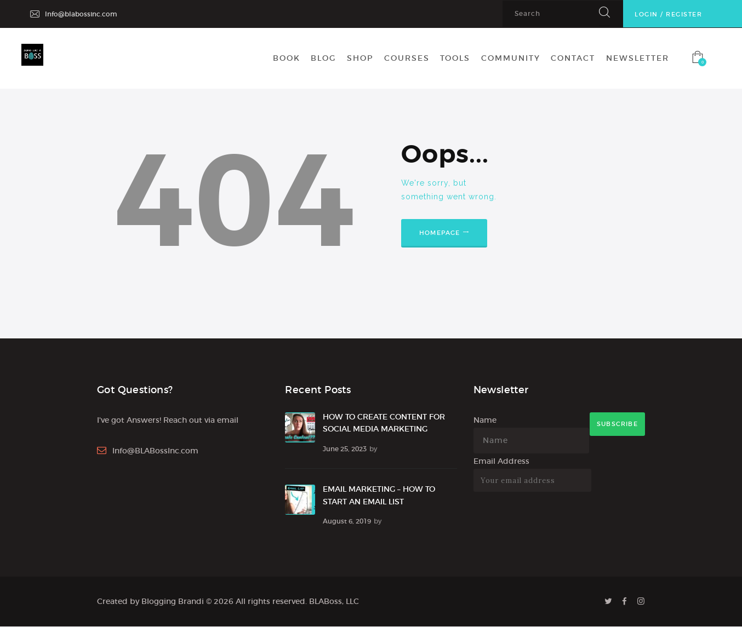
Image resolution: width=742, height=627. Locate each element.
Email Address (501, 461)
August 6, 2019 (347, 521)
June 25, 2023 (345, 449)
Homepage (439, 233)
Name (484, 420)
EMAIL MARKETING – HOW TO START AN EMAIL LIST (379, 495)
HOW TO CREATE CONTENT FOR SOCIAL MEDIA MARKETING (384, 423)
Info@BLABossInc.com (155, 451)
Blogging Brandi (172, 601)
